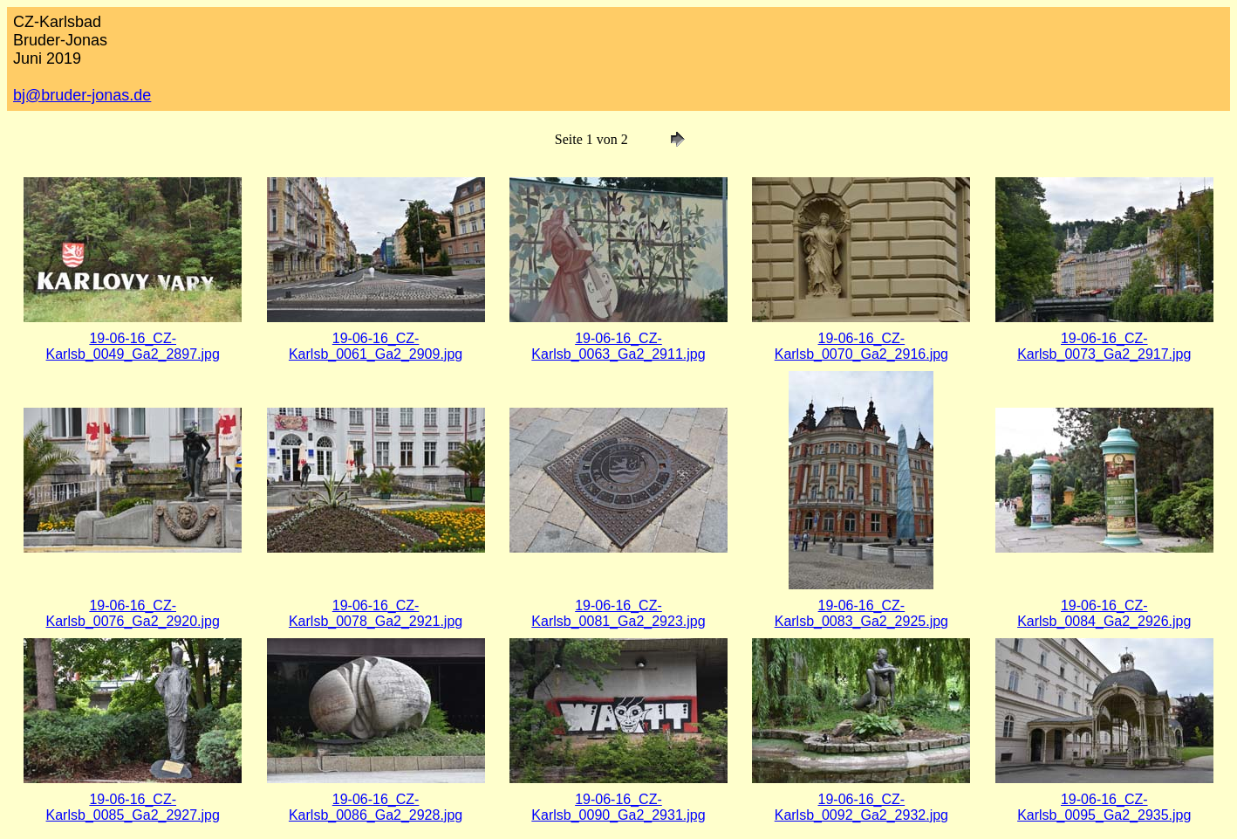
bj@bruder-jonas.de (82, 95)
